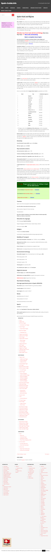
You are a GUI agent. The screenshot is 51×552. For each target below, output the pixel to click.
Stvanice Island (22, 395)
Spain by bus (5, 488)
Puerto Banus (43, 480)
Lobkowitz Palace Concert (24, 349)
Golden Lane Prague (24, 359)
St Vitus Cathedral (23, 360)
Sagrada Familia (32, 468)
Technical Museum (23, 398)
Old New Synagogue (24, 378)
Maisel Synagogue (23, 379)
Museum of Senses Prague (24, 413)
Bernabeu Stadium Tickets (36, 7)
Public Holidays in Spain (21, 454)
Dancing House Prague (23, 387)
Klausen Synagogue (23, 376)
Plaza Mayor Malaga (44, 490)
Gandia (42, 511)
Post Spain (47, 454)
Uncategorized (29, 15)
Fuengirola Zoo (43, 484)
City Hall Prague (23, 369)
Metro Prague (22, 340)
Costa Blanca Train (44, 527)
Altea (42, 524)
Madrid (6, 7)
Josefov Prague (22, 371)
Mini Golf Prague (22, 350)
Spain (24, 19)
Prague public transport (23, 338)
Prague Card (21, 321)
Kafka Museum (23, 391)
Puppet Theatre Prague (23, 427)
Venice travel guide (44, 531)
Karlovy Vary (21, 446)
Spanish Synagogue (23, 380)
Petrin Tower (22, 404)
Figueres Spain (6, 471)
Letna (20, 396)
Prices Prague (21, 337)
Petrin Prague (21, 401)
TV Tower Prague (22, 400)
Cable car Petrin (23, 403)
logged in (23, 459)
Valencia (18, 7)
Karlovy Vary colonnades (24, 450)
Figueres (29, 476)
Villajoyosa (43, 513)
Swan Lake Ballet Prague (23, 428)
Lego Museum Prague (23, 415)
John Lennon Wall (23, 393)
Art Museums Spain (7, 474)
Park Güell (31, 469)
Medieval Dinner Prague (23, 423)
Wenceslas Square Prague (24, 382)
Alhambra (42, 499)
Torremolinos (43, 491)
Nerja (42, 497)
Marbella (42, 469)
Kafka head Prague (22, 384)
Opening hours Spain (7, 486)
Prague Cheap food (22, 343)
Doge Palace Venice (44, 535)
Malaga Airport (43, 494)
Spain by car (5, 489)
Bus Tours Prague (22, 323)
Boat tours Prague (22, 330)
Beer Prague (21, 345)
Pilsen (20, 433)
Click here (37, 189)
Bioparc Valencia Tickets (6, 10)
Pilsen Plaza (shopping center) (25, 439)
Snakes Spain (5, 480)
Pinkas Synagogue (23, 373)
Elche (42, 479)
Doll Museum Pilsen (24, 438)
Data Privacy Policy (44, 530)
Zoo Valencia (44, 468)
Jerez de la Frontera (44, 475)
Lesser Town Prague (23, 388)
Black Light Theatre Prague (24, 426)
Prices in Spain (6, 467)
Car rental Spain (6, 490)
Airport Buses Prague (24, 328)
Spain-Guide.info (9, 3)
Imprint (42, 528)
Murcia (42, 506)
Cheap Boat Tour (23, 332)
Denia (42, 510)
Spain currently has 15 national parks (31, 168)
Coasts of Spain (6, 469)
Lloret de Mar (30, 478)
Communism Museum (23, 408)
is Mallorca (33, 164)
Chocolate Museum (23, 416)
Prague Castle (21, 357)
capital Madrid (24, 78)
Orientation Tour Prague (24, 324)
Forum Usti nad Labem (24, 445)
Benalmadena (43, 487)
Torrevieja (43, 503)
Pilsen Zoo (22, 435)
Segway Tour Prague (23, 348)
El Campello (43, 509)
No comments (24, 15)
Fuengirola (43, 486)
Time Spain (5, 466)
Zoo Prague (21, 365)
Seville (42, 476)
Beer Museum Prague (23, 406)
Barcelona (12, 7)
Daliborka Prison (23, 361)
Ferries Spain (5, 492)
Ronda (42, 482)
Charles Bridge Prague (23, 363)
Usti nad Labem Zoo (24, 443)
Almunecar (43, 495)
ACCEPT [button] (44, 550)
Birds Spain (5, 481)
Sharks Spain (5, 482)
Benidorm (42, 514)
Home (2, 7)
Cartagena (43, 502)
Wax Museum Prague (23, 411)
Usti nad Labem (22, 441)
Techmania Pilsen (23, 437)
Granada (42, 501)
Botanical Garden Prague (24, 366)
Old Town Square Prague (24, 368)
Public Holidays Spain (7, 473)
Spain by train (5, 494)
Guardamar (43, 505)
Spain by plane (6, 493)
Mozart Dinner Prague (23, 421)
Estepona (42, 483)
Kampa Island (22, 390)
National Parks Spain (7, 477)
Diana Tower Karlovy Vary (25, 448)
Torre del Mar (43, 498)
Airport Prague (22, 326)
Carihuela (42, 488)
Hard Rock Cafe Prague (23, 424)
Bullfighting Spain (6, 475)
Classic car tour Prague (23, 335)
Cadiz (42, 471)
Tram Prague (22, 341)
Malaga (42, 492)
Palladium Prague (22, 346)
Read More (47, 550)
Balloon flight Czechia (23, 352)
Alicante (42, 507)
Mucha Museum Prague (23, 412)
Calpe (42, 526)
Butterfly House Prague (23, 385)
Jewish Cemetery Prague (24, 375)
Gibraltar (45, 7)
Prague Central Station (23, 334)
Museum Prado (25, 7)
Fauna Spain (5, 478)
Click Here (38, 193)
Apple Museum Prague (23, 409)
